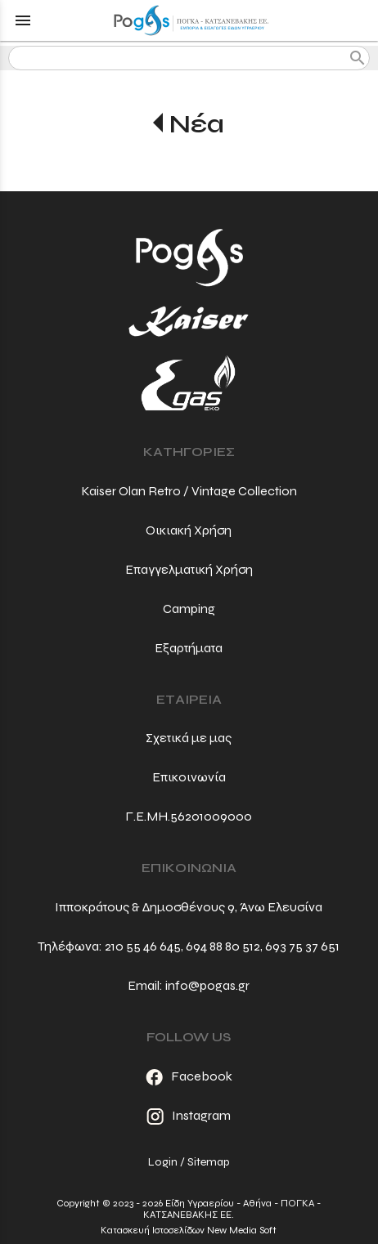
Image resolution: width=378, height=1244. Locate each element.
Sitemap (208, 1162)
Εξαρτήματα (189, 648)
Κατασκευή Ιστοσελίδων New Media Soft (189, 1230)
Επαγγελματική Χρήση (189, 569)
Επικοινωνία (189, 777)
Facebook (189, 1076)
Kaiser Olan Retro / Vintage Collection (189, 491)
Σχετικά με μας (189, 737)
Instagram (188, 1115)
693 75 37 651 (302, 946)
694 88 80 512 (223, 946)
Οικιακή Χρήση (189, 530)
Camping (189, 608)
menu (23, 20)
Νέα (196, 124)
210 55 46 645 (143, 946)
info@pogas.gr (207, 985)
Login (163, 1162)
